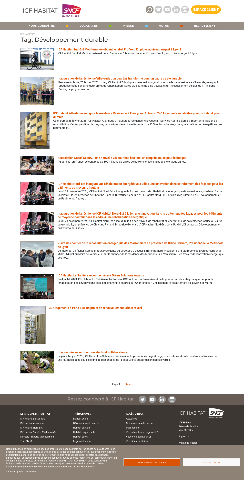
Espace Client (206, 9)
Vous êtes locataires (137, 441)
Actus (164, 25)
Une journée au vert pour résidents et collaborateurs (92, 352)
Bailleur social (80, 418)
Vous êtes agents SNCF (138, 436)
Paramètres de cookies (152, 462)
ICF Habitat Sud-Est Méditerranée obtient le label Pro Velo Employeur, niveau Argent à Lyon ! (119, 49)
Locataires (89, 25)
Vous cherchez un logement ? (142, 432)
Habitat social (80, 436)
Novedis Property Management (37, 436)
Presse (128, 25)
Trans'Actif (26, 441)
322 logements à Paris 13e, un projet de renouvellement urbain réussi (95, 308)
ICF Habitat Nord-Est (31, 427)
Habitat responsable (84, 432)
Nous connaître (41, 25)
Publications (132, 427)
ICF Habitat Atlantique (32, 423)
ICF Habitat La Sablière (32, 418)
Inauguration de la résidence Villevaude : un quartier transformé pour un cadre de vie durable (120, 78)
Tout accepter (211, 462)
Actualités (131, 418)
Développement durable (86, 423)
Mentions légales (188, 442)
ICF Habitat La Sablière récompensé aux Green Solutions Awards (101, 275)
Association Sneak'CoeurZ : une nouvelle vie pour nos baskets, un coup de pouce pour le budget (122, 158)
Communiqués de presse (139, 423)
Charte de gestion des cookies (21, 471)
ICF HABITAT (27, 34)
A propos (184, 436)
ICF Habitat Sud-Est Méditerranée (38, 432)
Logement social (82, 441)
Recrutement (205, 25)
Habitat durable (81, 427)
